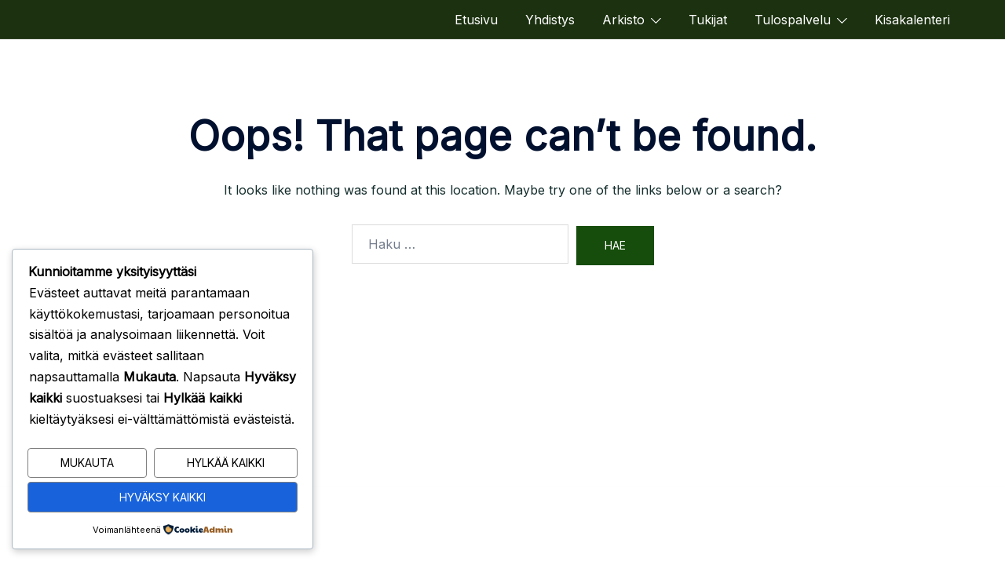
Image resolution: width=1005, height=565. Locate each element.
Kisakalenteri (912, 19)
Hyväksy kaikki (162, 497)
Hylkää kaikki (226, 463)
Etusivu (476, 19)
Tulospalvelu (793, 19)
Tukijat (708, 19)
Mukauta (87, 463)
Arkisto (623, 19)
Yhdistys (550, 19)
